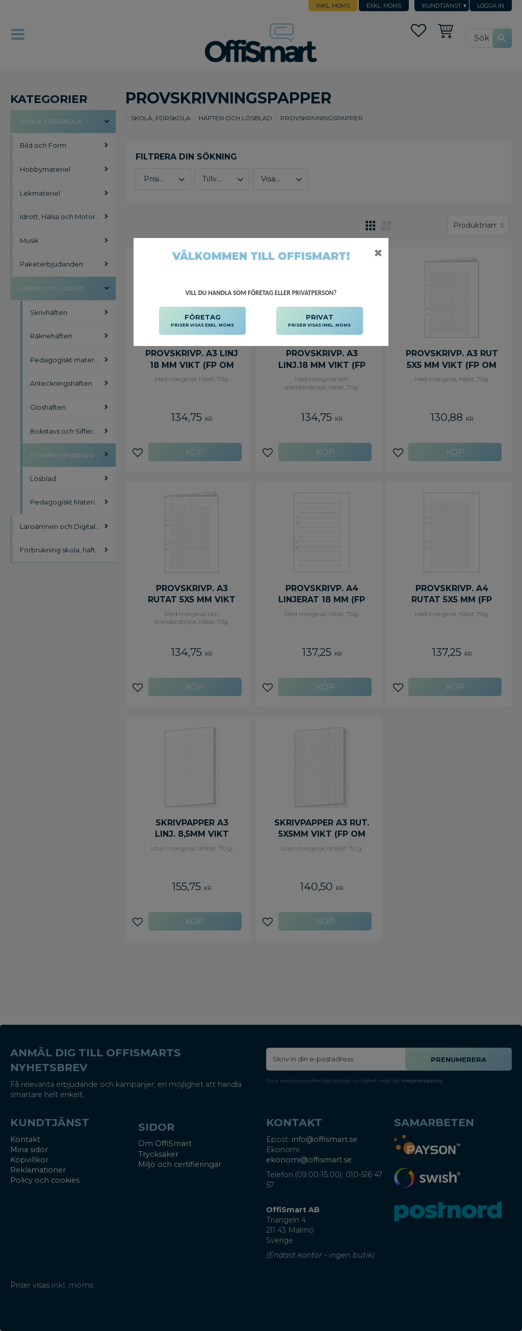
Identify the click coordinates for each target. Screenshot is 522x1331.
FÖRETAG (202, 321)
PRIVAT (319, 321)
